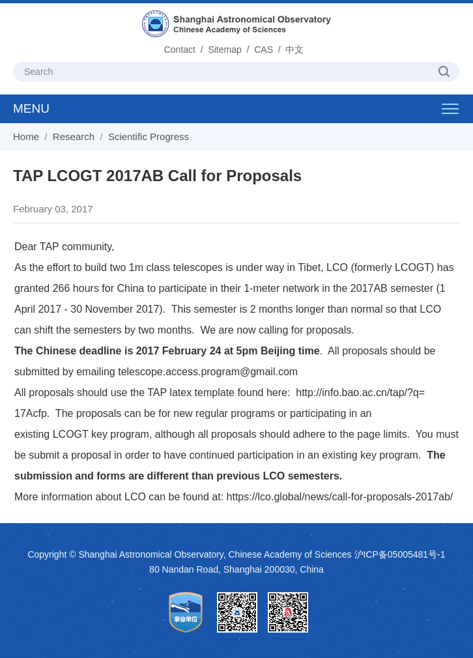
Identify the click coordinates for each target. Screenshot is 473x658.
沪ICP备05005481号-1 (400, 554)
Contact (179, 49)
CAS (263, 49)
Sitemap (224, 49)
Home (26, 136)
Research (73, 136)
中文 (294, 49)
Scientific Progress (148, 136)
